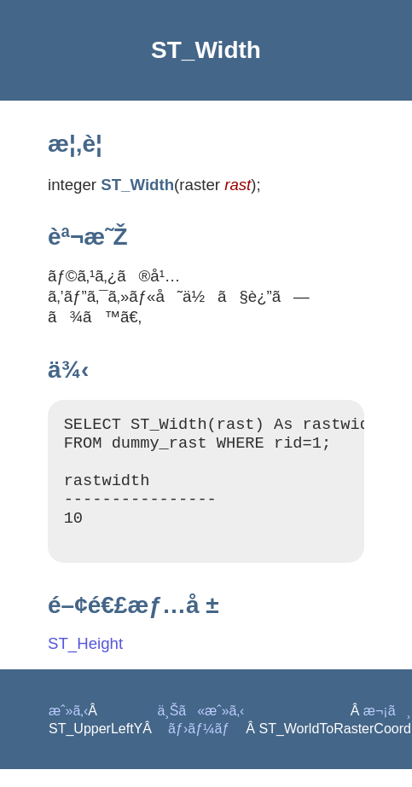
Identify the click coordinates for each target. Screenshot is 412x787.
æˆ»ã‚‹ (68, 728)
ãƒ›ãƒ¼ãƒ (201, 746)
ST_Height (85, 661)
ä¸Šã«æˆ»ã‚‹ (200, 728)
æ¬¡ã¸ (387, 728)
